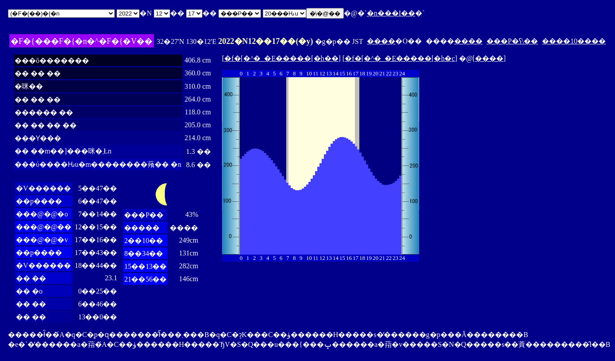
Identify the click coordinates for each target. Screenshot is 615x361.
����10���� (574, 41)
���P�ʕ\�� (512, 41)
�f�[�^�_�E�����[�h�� (281, 58)
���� (381, 41)
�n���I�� (391, 13)
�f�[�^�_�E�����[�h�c (400, 58)
